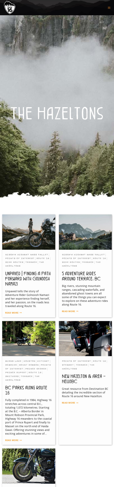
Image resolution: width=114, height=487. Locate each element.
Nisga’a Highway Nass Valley (26, 254)
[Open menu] (109, 7)
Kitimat (43, 361)
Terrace (31, 262)
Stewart (68, 364)
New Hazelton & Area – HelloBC (84, 378)
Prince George (36, 368)
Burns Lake (13, 361)
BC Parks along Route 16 (26, 390)
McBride (11, 364)
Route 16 (42, 258)
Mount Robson (29, 364)
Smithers (12, 376)
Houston (29, 361)
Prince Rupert (16, 372)
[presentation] (28, 232)
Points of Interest (19, 258)
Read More (13, 312)
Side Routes (14, 262)
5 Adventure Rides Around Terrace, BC (81, 276)
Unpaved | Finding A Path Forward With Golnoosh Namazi (28, 278)
